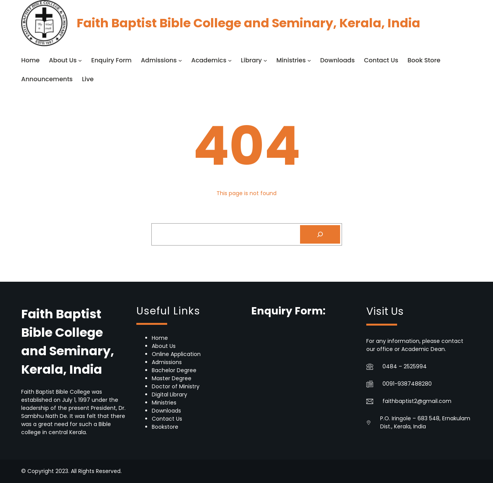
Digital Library (169, 394)
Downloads (166, 410)
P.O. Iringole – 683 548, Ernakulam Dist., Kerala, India (425, 422)
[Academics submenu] (230, 60)
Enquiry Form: (288, 311)
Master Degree (171, 378)
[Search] (320, 234)
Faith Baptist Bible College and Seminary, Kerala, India (249, 23)
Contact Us (167, 419)
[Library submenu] (265, 60)
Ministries (164, 402)
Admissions (167, 362)
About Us (164, 346)
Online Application (176, 354)
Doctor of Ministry (176, 386)
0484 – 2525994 (404, 366)
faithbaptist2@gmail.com (416, 401)
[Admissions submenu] (180, 60)
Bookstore (165, 427)
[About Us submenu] (80, 60)
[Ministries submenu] (309, 60)
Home (160, 338)
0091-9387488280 (407, 384)
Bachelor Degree (174, 370)
